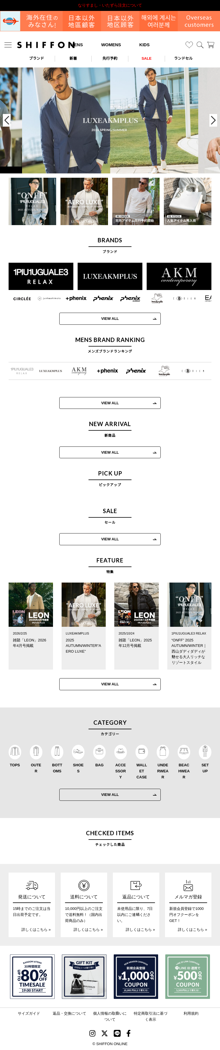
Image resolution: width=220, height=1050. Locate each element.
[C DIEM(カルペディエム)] (179, 298)
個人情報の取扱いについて (110, 1016)
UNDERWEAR (162, 771)
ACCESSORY (120, 771)
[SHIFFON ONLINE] (45, 45)
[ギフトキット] (84, 976)
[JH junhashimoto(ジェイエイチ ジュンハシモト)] (44, 298)
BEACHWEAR (184, 771)
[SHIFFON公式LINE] (117, 1034)
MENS (76, 44)
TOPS (15, 765)
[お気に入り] (189, 45)
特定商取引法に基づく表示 (150, 1016)
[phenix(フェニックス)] (98, 298)
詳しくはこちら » (36, 929)
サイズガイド (29, 1013)
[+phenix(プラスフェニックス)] (71, 298)
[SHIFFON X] (104, 1034)
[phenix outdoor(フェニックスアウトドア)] (125, 298)
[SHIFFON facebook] (128, 1034)
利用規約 (191, 1013)
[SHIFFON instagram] (92, 1034)
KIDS (144, 44)
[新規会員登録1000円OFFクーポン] (136, 976)
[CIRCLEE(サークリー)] (17, 298)
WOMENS (111, 44)
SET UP (205, 768)
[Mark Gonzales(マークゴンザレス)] (153, 298)
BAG (99, 765)
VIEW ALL (106, 318)
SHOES (78, 768)
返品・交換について (69, 1013)
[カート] (211, 45)
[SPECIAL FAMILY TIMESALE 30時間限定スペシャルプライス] (32, 976)
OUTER (36, 768)
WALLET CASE (141, 771)
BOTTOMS (57, 768)
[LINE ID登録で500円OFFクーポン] (187, 976)
